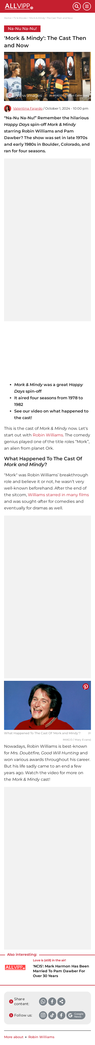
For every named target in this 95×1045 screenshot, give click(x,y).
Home (7, 18)
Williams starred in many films (58, 494)
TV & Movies (20, 18)
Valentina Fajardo (28, 108)
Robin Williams (48, 435)
